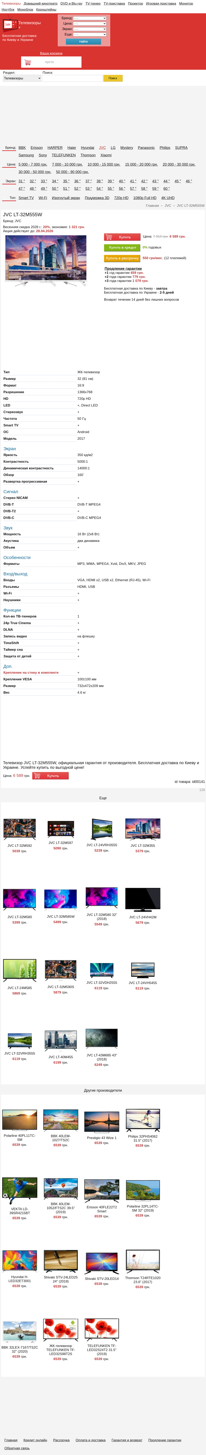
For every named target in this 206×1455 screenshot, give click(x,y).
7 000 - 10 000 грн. (67, 164)
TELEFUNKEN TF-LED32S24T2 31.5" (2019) (101, 1350)
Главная (11, 1440)
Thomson (88, 155)
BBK (22, 148)
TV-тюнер (92, 3)
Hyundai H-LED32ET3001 (19, 1279)
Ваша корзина (51, 53)
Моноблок (25, 9)
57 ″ (133, 189)
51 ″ (66, 189)
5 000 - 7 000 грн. (33, 164)
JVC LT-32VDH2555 (102, 983)
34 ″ (55, 181)
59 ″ (155, 189)
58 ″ (144, 189)
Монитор (186, 3)
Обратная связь (17, 1448)
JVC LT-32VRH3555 (19, 1053)
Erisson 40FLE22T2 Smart (102, 1209)
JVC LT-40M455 (60, 1057)
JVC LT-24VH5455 (143, 983)
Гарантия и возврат (127, 1440)
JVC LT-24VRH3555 (102, 845)
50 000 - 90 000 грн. (72, 172)
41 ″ (133, 181)
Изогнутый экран (66, 198)
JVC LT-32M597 (60, 843)
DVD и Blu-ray (71, 3)
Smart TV (26, 198)
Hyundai (87, 148)
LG (113, 148)
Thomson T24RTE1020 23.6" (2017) (143, 1280)
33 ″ (44, 181)
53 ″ (88, 189)
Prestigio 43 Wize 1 (101, 1138)
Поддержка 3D (97, 198)
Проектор (135, 3)
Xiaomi (105, 155)
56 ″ (122, 189)
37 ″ (88, 181)
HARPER (55, 148)
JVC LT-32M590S (60, 987)
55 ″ (111, 189)
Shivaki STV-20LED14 (102, 1279)
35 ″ (66, 181)
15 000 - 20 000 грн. (141, 164)
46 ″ (189, 181)
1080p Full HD (145, 198)
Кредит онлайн (35, 1440)
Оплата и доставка (91, 1440)
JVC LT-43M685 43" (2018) (102, 1057)
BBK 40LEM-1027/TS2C (61, 1138)
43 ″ (155, 181)
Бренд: (10, 148)
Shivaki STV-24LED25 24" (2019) (61, 1279)
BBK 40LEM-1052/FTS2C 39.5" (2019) (61, 1208)
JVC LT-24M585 (19, 988)
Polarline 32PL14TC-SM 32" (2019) (143, 1208)
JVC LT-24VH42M (143, 917)
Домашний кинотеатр (41, 3)
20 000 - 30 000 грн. (179, 164)
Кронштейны (46, 9)
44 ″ (167, 181)
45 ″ (178, 181)
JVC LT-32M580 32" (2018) (102, 917)
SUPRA (181, 148)
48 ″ (33, 189)
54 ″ (100, 189)
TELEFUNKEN (64, 155)
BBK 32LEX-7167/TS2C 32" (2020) (19, 1349)
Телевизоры (11, 3)
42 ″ (144, 181)
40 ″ (122, 181)
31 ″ (22, 181)
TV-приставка (114, 3)
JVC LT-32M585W (61, 917)
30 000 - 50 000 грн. (35, 172)
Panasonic (146, 148)
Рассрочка (61, 1440)
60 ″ (167, 189)
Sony (43, 155)
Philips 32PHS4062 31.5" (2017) (143, 1138)
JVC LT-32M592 (19, 846)
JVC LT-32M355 (143, 846)
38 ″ (100, 181)
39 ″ (111, 181)
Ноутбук (8, 9)
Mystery (126, 148)
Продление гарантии (164, 1440)
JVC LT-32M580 (19, 917)
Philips (165, 148)
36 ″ (77, 181)
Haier (71, 148)
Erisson (37, 148)
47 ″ (22, 189)
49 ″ (44, 189)
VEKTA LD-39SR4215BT (19, 1211)
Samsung (26, 155)
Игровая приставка (161, 3)
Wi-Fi (43, 198)
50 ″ (55, 189)
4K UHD (168, 198)
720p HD (121, 198)
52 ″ (77, 189)
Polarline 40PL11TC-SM (20, 1138)
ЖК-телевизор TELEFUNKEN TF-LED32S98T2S (60, 1350)
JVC (102, 148)
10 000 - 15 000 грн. (104, 164)
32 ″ (33, 181)
